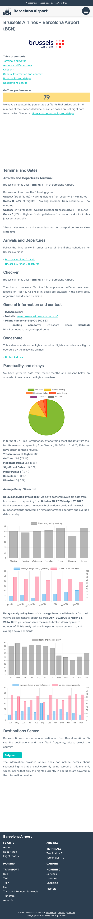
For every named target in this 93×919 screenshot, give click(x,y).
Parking (9, 863)
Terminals (53, 848)
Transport (11, 869)
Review (51, 888)
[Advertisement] (46, 141)
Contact (61, 912)
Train (6, 882)
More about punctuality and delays (53, 113)
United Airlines (14, 357)
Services (51, 873)
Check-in (8, 69)
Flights (8, 842)
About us (71, 912)
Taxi (5, 878)
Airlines (52, 842)
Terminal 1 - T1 (55, 853)
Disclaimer (51, 912)
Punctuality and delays (17, 78)
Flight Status (11, 856)
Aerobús (8, 900)
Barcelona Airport (31, 11)
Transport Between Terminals (20, 891)
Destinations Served (15, 82)
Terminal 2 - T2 (55, 857)
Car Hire (52, 863)
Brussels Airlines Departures (22, 263)
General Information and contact (22, 74)
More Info (53, 869)
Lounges (51, 878)
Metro (6, 887)
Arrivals (7, 847)
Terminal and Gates (14, 60)
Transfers (8, 895)
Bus (5, 873)
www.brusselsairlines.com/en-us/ (37, 316)
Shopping (52, 882)
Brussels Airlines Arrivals (20, 259)
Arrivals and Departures (17, 65)
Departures (10, 851)
